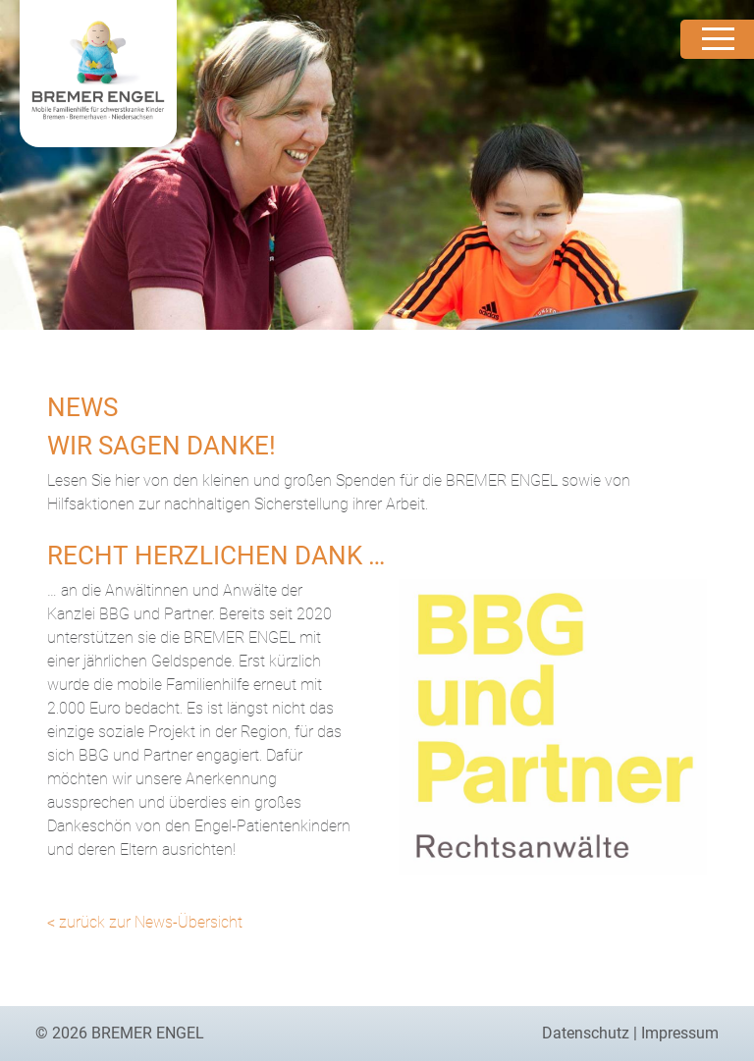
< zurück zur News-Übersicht (144, 922)
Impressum (680, 1033)
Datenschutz (585, 1033)
